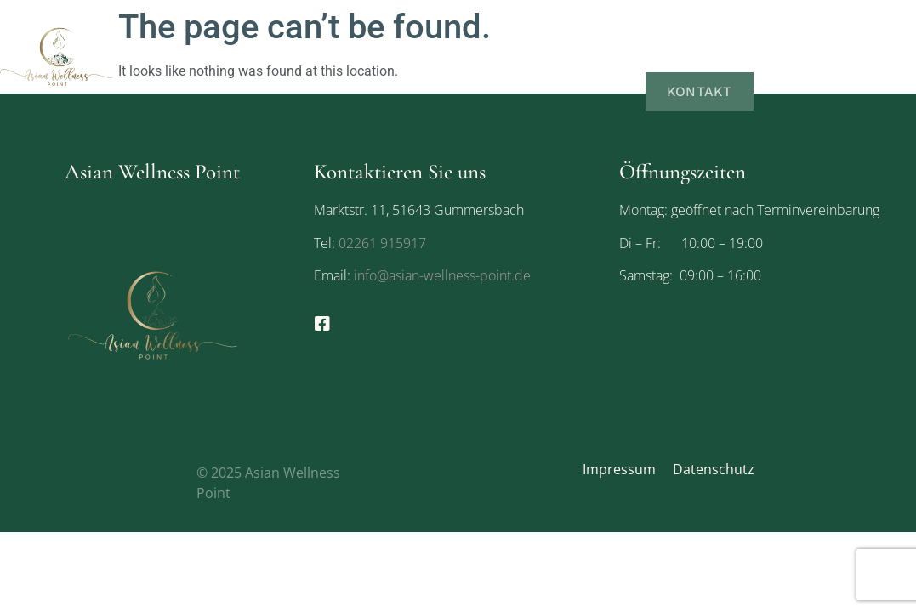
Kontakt (702, 91)
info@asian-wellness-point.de (440, 275)
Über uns (696, 23)
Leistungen (805, 23)
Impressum (619, 469)
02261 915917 (382, 243)
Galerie (807, 57)
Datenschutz (713, 469)
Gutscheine (704, 57)
